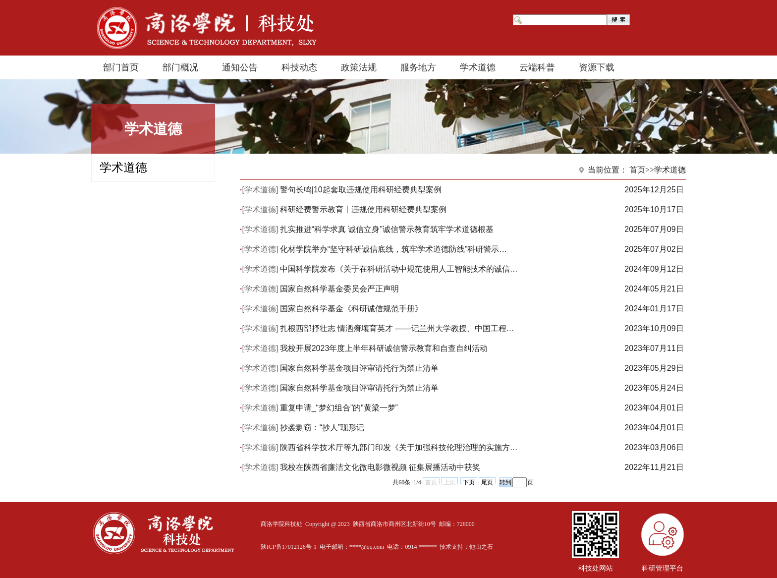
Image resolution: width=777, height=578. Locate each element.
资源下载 (596, 67)
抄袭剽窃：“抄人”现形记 (322, 427)
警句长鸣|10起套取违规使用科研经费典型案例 (361, 189)
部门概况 (180, 67)
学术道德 (478, 67)
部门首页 (121, 67)
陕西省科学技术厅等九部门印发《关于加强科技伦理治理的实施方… (399, 447)
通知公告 (240, 67)
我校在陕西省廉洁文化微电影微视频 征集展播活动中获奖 (380, 467)
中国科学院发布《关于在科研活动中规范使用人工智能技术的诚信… (399, 269)
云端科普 (537, 67)
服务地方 (418, 67)
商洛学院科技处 (281, 523)
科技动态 (299, 67)
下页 (469, 481)
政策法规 (359, 67)
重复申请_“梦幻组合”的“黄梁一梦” (339, 408)
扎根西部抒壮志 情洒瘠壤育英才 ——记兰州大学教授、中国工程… (397, 328)
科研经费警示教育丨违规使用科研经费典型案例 (363, 209)
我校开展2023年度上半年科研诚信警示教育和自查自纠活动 (384, 348)
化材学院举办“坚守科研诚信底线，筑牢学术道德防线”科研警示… (393, 249)
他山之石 (481, 546)
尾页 (487, 481)
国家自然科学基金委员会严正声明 (339, 289)
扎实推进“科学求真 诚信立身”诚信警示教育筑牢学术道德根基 (387, 229)
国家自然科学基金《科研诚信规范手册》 (351, 308)
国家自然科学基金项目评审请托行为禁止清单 (359, 368)
